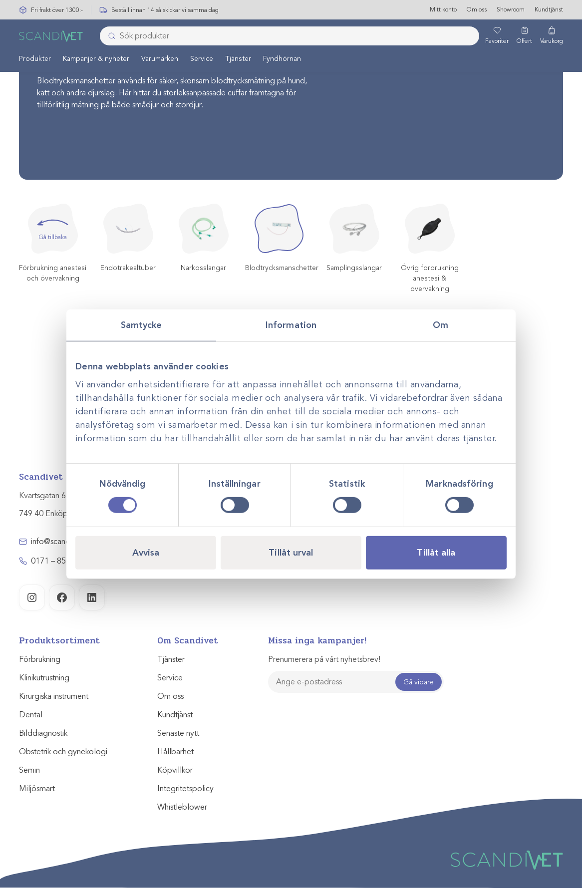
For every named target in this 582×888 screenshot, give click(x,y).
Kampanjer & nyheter (96, 59)
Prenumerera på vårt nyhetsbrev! (324, 659)
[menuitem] (35, 59)
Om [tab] (440, 324)
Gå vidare (418, 682)
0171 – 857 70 (56, 561)
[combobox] (290, 36)
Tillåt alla (436, 552)
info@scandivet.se (61, 542)
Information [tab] (291, 324)
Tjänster (238, 59)
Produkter (35, 59)
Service (201, 59)
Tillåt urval (291, 552)
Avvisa (146, 552)
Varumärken (159, 59)
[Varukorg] (551, 36)
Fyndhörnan (282, 59)
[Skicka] (109, 36)
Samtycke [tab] (141, 324)
